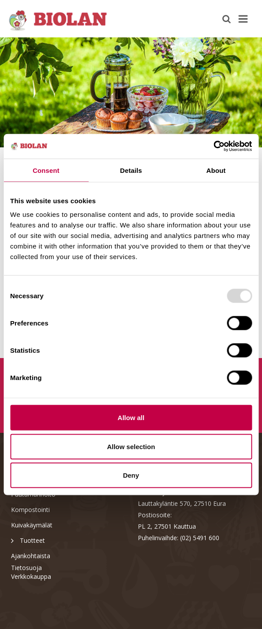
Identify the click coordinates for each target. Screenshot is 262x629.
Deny (131, 475)
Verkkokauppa (31, 576)
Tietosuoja (26, 567)
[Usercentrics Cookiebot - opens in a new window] (213, 146)
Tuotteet (28, 540)
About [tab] (216, 170)
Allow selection (131, 446)
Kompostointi (30, 509)
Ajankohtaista (30, 556)
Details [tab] (131, 170)
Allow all (131, 417)
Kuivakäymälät (31, 525)
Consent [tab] (46, 170)
